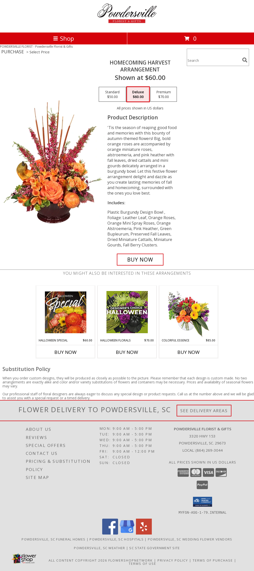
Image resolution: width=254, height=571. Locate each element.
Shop (63, 38)
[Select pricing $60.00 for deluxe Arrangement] (138, 94)
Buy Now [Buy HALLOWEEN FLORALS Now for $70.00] (127, 352)
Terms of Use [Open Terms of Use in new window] (142, 563)
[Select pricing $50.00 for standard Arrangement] (112, 94)
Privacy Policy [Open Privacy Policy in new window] (173, 560)
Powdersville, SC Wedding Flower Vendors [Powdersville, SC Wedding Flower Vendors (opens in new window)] (190, 539)
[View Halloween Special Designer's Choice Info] (65, 312)
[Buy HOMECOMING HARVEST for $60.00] (140, 260)
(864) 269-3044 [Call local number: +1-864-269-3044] (209, 450)
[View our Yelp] (144, 533)
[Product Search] (213, 60)
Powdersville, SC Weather (99, 547)
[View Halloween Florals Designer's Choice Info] (127, 312)
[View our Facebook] (110, 533)
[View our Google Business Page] (127, 533)
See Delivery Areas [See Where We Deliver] (204, 410)
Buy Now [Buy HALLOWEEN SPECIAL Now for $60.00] (65, 352)
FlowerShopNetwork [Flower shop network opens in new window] (130, 560)
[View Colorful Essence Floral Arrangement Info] (188, 312)
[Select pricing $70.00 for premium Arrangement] (164, 94)
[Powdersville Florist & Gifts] (127, 25)
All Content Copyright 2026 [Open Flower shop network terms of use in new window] (78, 560)
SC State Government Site (154, 547)
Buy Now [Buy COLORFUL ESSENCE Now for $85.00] (188, 352)
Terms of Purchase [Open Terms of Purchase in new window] (213, 560)
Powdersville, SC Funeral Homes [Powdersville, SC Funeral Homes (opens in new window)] (53, 539)
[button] (202, 502)
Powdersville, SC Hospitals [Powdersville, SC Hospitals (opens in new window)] (117, 539)
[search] (245, 60)
